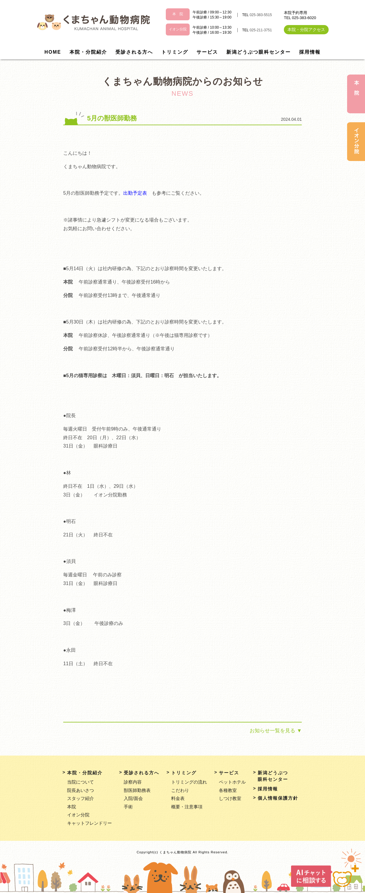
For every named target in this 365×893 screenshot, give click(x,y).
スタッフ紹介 (80, 798)
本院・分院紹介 (88, 52)
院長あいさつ (80, 790)
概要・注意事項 (186, 806)
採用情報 (310, 52)
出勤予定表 (135, 193)
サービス (207, 52)
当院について (80, 781)
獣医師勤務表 (137, 790)
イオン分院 (78, 814)
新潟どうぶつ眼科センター (258, 52)
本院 (71, 806)
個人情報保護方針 (278, 798)
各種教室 (228, 790)
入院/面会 (133, 798)
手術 (128, 806)
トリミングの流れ (189, 781)
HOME (52, 52)
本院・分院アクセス (306, 29)
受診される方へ (134, 52)
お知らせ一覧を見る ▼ (276, 730)
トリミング (174, 52)
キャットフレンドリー (89, 823)
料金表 (178, 798)
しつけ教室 (230, 798)
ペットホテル (232, 781)
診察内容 (133, 781)
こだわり (180, 790)
